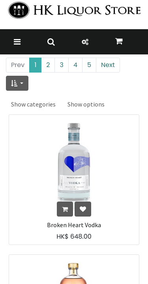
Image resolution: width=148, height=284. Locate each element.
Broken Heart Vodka (74, 225)
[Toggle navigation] (17, 41)
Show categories (33, 104)
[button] (17, 83)
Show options (86, 104)
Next (108, 64)
